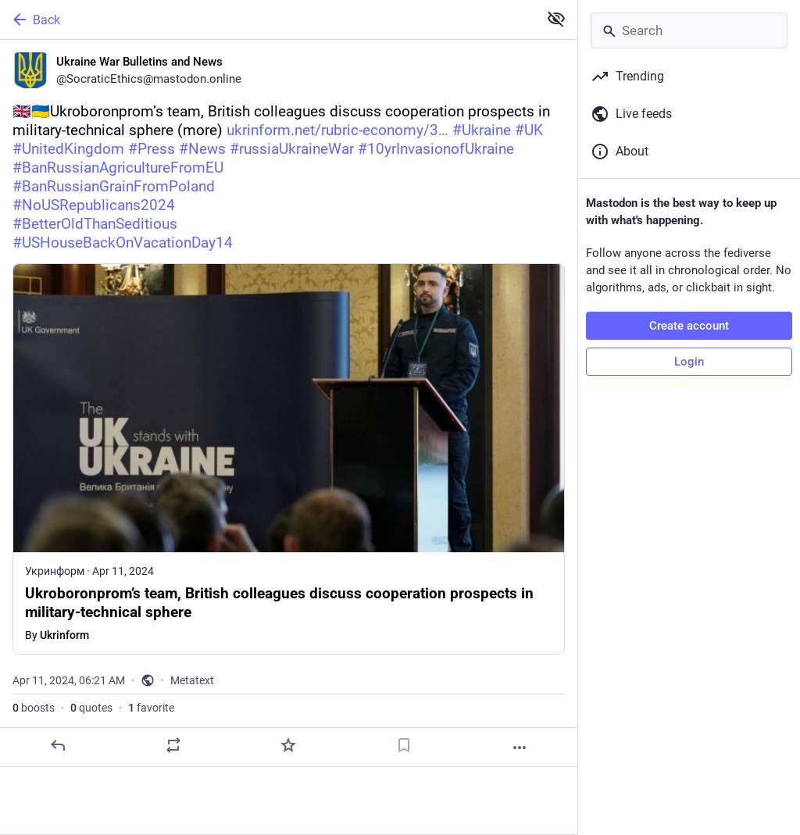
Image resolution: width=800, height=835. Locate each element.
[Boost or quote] (173, 745)
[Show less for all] (556, 18)
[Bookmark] (404, 745)
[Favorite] (288, 745)
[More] (519, 747)
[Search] (689, 30)
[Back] (267, 19)
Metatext (192, 680)
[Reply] (57, 745)
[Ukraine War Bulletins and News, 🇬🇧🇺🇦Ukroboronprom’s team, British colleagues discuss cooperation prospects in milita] (288, 403)
